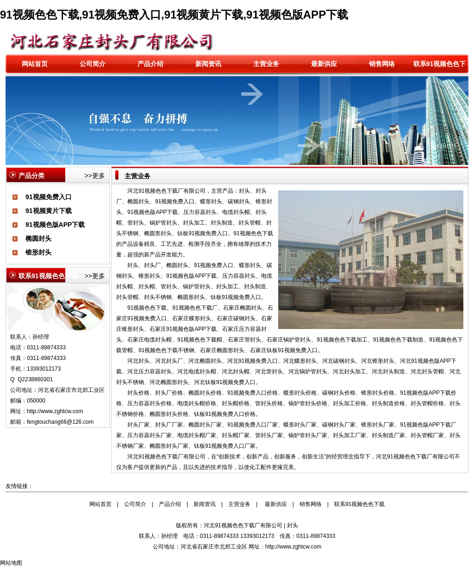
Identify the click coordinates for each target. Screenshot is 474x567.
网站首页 (35, 63)
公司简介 (93, 63)
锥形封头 (38, 252)
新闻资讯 (208, 63)
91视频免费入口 (48, 197)
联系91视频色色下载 (359, 504)
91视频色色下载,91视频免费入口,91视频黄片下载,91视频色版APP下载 (174, 14)
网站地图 (11, 563)
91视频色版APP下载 (55, 224)
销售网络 (382, 63)
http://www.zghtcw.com (55, 411)
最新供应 (324, 63)
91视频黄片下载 (48, 210)
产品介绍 (150, 63)
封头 (292, 525)
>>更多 (95, 175)
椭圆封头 (38, 238)
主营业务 (266, 63)
